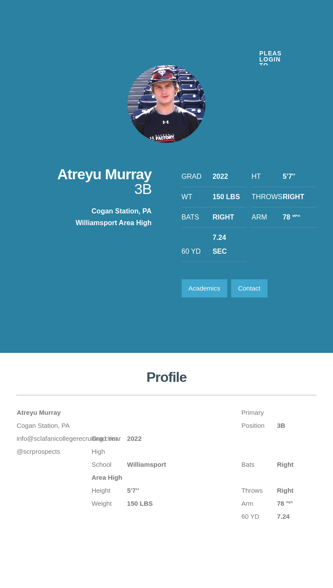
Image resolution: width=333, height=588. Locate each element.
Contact (249, 288)
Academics (204, 288)
